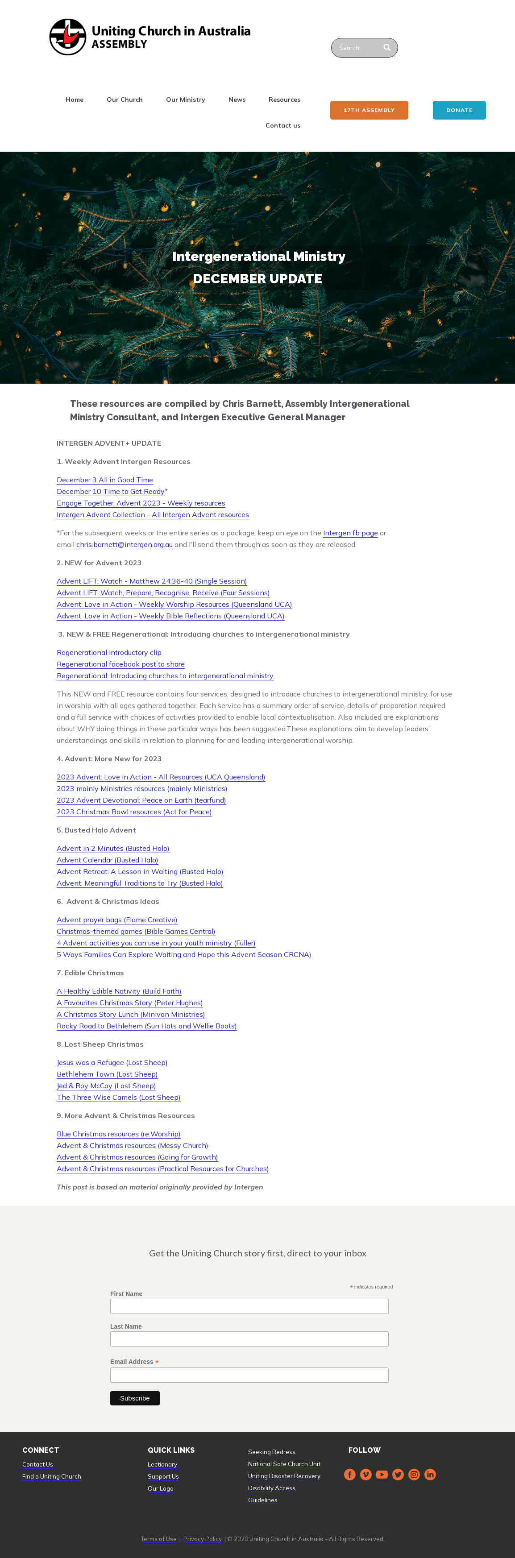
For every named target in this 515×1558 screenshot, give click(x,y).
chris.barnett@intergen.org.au (124, 544)
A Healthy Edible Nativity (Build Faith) (119, 990)
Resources (284, 99)
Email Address (134, 1362)
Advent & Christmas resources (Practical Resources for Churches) (163, 1168)
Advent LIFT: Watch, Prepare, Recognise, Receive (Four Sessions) (163, 592)
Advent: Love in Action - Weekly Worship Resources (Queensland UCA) (174, 604)
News (236, 99)
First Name (126, 1293)
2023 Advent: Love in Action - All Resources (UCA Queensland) (161, 776)
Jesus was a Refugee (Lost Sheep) (112, 1062)
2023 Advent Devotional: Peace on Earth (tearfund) (141, 800)
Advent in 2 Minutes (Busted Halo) (113, 848)
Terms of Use (159, 1538)
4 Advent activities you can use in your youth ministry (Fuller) (156, 942)
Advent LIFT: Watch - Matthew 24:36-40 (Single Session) (152, 580)
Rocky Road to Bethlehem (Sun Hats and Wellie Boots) (147, 1025)
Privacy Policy (202, 1538)
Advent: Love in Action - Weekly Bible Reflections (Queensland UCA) (171, 615)
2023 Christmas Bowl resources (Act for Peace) (134, 811)
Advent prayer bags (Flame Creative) (117, 919)
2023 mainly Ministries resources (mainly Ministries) (142, 788)
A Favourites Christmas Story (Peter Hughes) (130, 1002)
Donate (459, 110)
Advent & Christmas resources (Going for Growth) (137, 1156)
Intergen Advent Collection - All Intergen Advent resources (153, 514)
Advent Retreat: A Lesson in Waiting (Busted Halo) (140, 871)
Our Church (125, 99)
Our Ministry (185, 99)
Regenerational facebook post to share (121, 663)
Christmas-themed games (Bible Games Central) (136, 931)
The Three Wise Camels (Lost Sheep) (119, 1097)
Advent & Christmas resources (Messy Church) (132, 1145)
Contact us (283, 125)
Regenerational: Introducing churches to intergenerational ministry (165, 675)
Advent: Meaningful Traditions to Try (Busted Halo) (140, 882)
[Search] (388, 48)
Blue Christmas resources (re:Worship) (119, 1133)
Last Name (126, 1326)
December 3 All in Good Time (105, 479)
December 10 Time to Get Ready (111, 491)
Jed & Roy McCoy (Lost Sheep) (106, 1085)
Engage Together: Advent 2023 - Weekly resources (141, 502)
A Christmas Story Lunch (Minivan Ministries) (131, 1014)
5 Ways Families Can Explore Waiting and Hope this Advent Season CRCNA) (184, 954)
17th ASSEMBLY (369, 110)
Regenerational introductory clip (109, 652)
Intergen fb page (350, 532)
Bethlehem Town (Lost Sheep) (107, 1073)
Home (74, 99)
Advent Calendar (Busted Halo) (107, 859)
